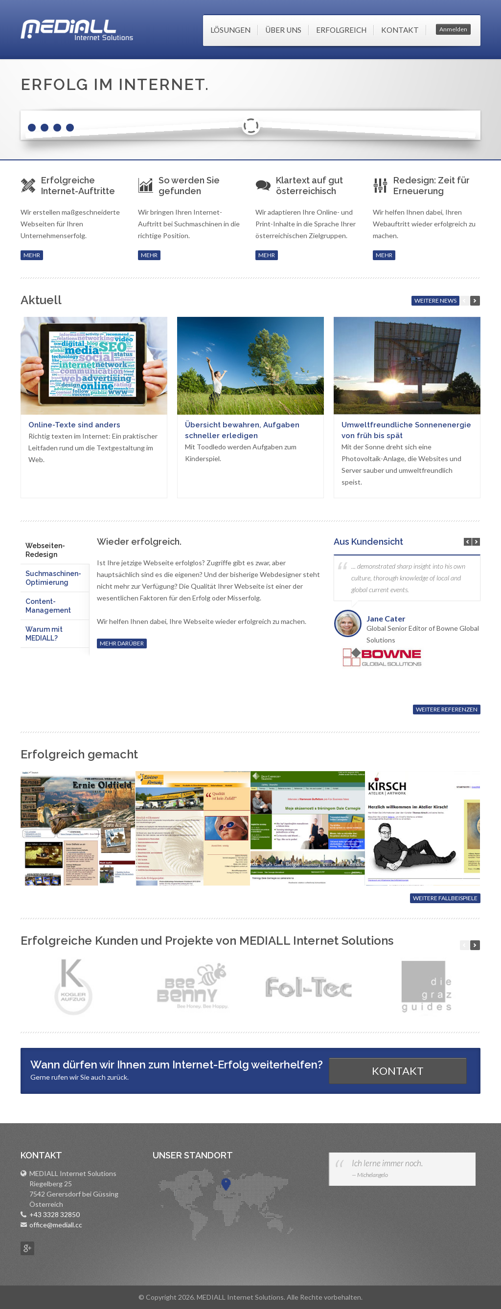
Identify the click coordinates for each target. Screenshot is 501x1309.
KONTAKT (398, 1070)
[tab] (55, 550)
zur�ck (465, 945)
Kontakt (400, 29)
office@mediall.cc (55, 1224)
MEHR (31, 255)
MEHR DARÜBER (122, 643)
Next (476, 542)
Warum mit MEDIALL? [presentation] (44, 633)
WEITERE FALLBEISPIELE (445, 898)
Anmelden (453, 29)
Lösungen (230, 29)
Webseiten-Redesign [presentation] (45, 550)
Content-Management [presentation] (48, 606)
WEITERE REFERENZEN (447, 709)
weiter (475, 301)
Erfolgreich (341, 29)
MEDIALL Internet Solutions (77, 30)
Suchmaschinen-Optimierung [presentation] (53, 578)
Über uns (283, 29)
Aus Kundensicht (368, 541)
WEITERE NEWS (435, 300)
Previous (468, 542)
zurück (465, 301)
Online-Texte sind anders (74, 425)
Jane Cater (386, 618)
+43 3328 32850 (54, 1214)
